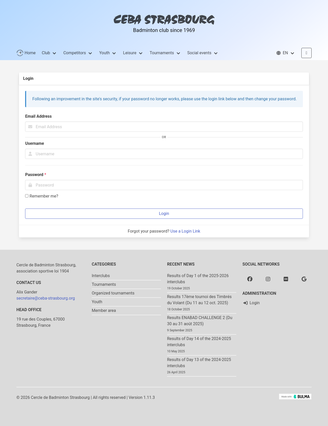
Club (46, 52)
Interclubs (101, 275)
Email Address (38, 116)
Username (34, 143)
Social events (199, 52)
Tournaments (162, 52)
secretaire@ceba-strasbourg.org (45, 298)
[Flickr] (286, 279)
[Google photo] (304, 279)
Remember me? (41, 196)
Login (164, 213)
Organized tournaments (113, 293)
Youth (104, 52)
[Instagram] (268, 279)
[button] (285, 53)
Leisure (129, 52)
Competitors (74, 52)
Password (35, 174)
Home (26, 53)
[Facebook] (250, 279)
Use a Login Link (185, 231)
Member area (104, 310)
